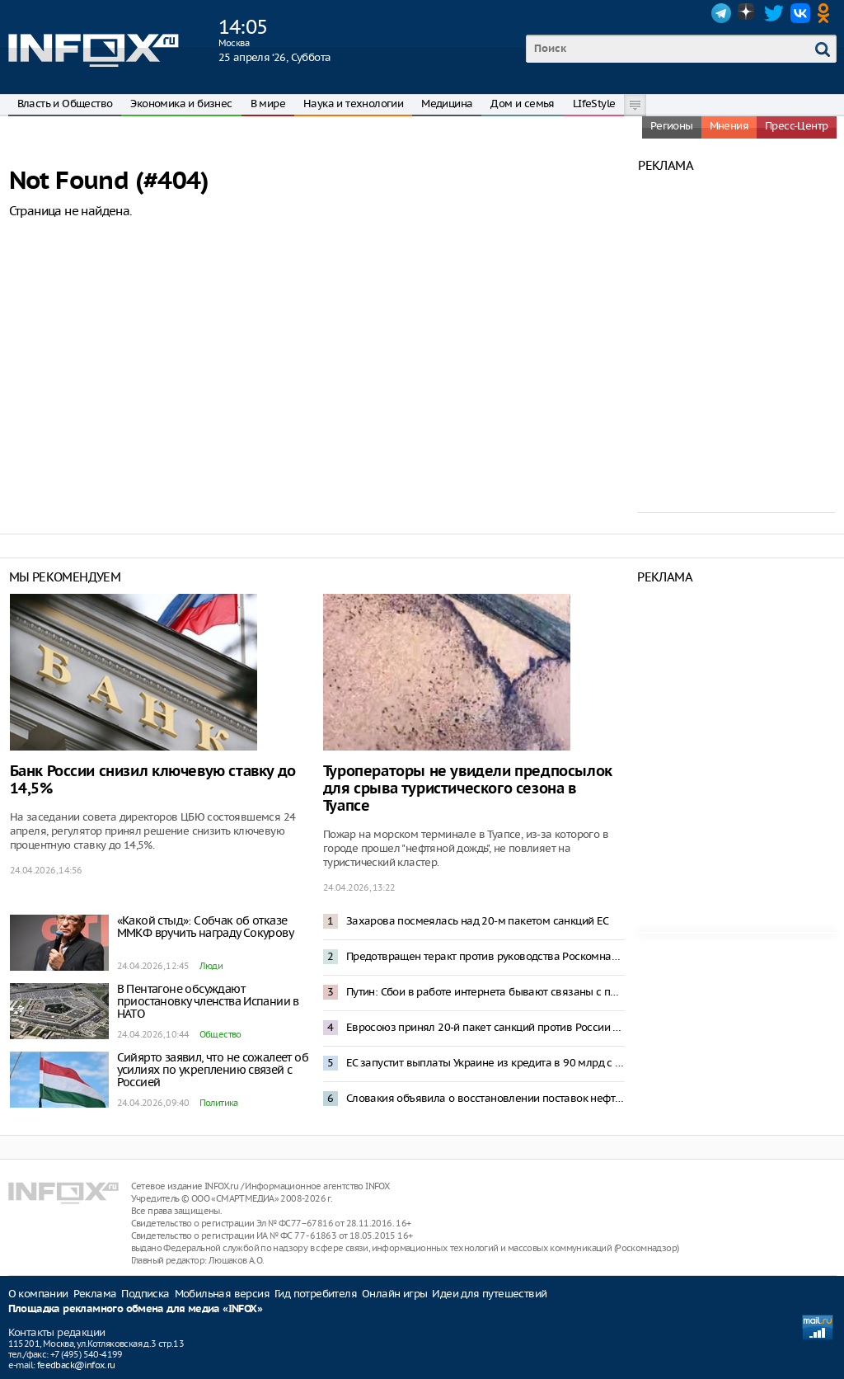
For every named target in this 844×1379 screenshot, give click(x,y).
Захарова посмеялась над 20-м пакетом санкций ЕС (477, 921)
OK (827, 13)
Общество (220, 1034)
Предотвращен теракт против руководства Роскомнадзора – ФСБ (485, 956)
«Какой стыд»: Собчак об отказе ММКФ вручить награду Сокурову (205, 926)
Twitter (774, 13)
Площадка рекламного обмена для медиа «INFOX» (135, 1309)
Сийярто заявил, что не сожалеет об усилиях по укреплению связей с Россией (213, 1070)
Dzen (747, 13)
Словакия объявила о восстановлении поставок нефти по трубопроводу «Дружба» (485, 1098)
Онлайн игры (394, 1293)
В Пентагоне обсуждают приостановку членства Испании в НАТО (208, 1001)
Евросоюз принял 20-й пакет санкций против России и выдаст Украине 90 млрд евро (485, 1027)
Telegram (721, 13)
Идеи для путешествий (489, 1293)
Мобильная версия (222, 1293)
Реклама (95, 1293)
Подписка (145, 1293)
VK (800, 13)
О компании (38, 1293)
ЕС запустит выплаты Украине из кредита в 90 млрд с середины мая (485, 1063)
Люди (211, 966)
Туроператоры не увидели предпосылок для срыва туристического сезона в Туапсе (467, 789)
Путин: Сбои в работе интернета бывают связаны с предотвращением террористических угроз (485, 992)
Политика (218, 1102)
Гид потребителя (315, 1293)
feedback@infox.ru (76, 1365)
